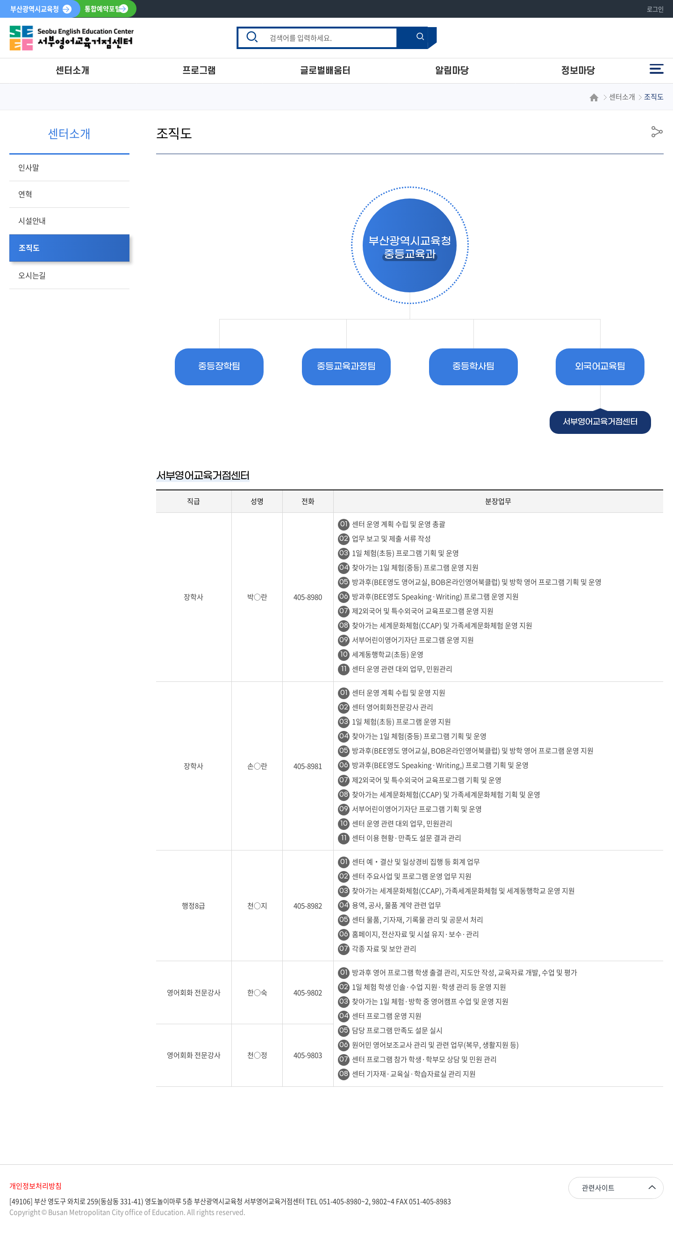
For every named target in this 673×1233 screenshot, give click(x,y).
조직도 (29, 247)
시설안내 (32, 220)
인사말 (28, 167)
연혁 (25, 193)
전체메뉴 (657, 69)
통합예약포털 (103, 9)
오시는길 (32, 275)
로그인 (655, 9)
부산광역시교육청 (34, 9)
